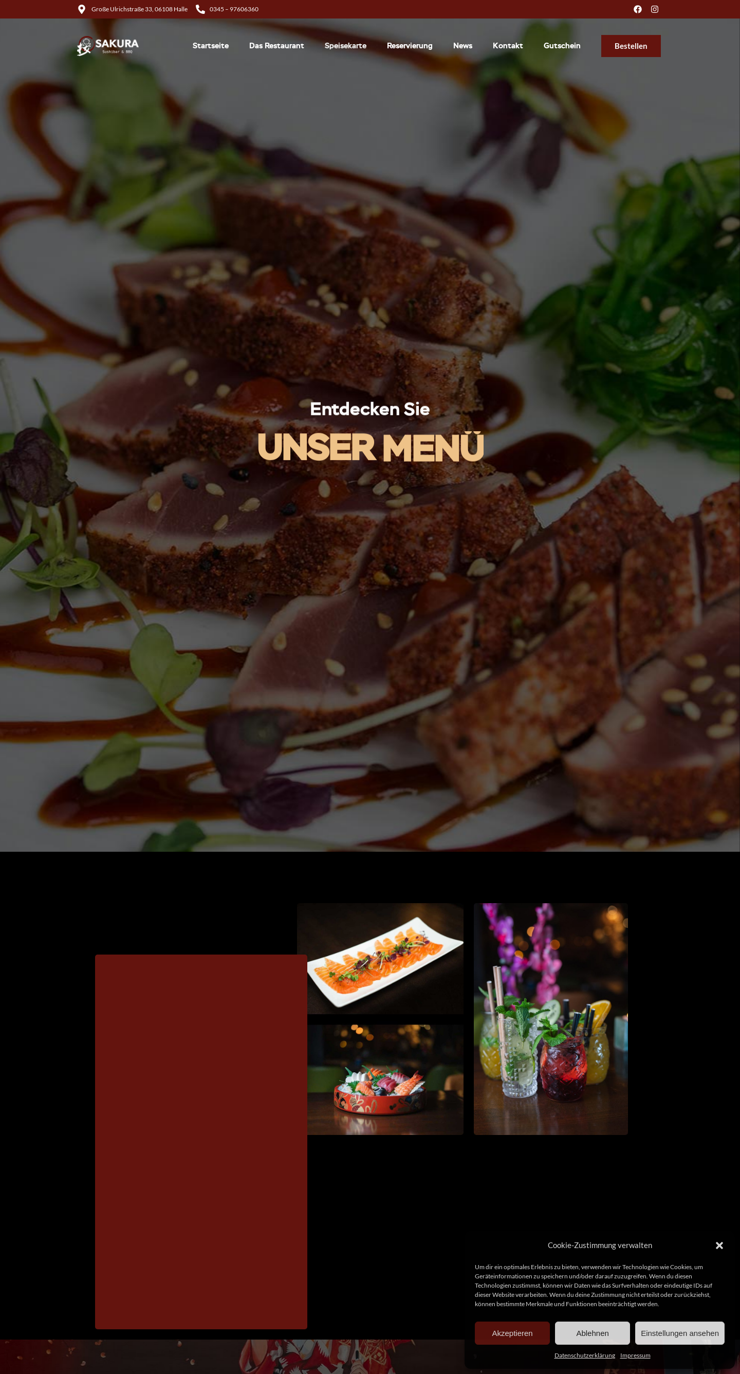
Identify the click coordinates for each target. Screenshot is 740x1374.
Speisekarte (345, 46)
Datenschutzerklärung (584, 1355)
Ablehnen (592, 1333)
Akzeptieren (512, 1333)
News (462, 46)
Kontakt (508, 46)
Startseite (211, 46)
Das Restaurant (276, 46)
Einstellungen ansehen (680, 1333)
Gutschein (562, 46)
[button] (719, 1245)
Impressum (635, 1355)
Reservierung (410, 46)
